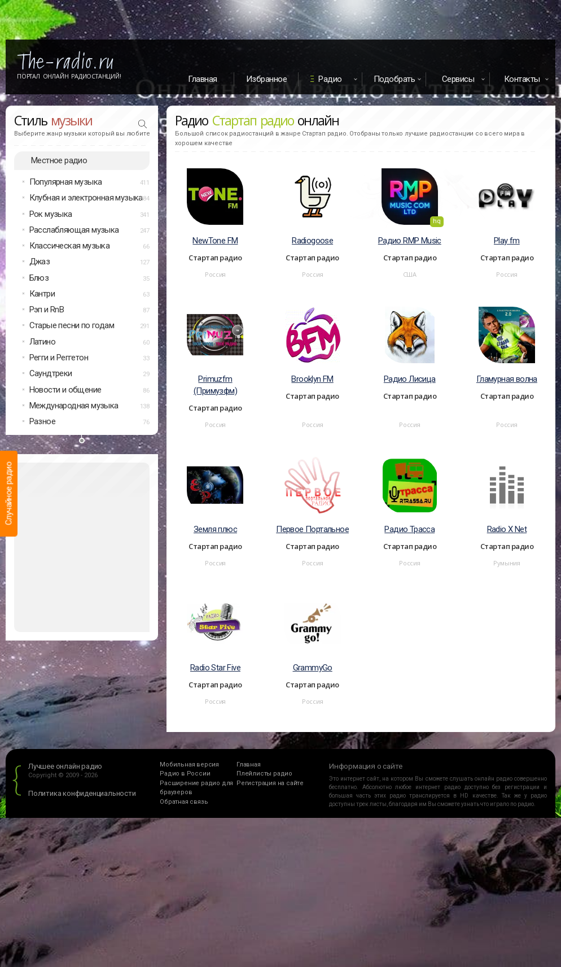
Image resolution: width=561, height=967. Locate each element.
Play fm (507, 241)
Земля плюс (215, 529)
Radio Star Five (215, 668)
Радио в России (185, 773)
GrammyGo (312, 668)
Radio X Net (507, 529)
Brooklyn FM (312, 379)
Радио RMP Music (409, 241)
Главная (202, 79)
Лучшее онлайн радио (65, 766)
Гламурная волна (506, 379)
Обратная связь (184, 801)
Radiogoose (312, 241)
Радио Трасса (409, 529)
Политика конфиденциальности (82, 793)
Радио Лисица (410, 379)
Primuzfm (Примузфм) (215, 385)
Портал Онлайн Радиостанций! (69, 76)
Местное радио (59, 160)
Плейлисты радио (264, 773)
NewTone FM (215, 241)
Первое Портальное (312, 529)
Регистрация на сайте (270, 783)
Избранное (266, 79)
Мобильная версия (189, 764)
